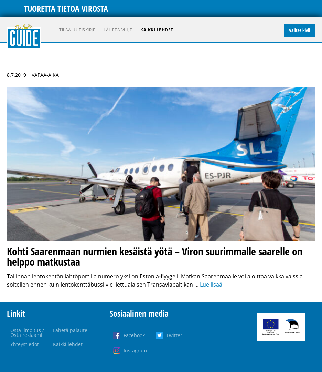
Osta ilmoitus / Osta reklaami (27, 332)
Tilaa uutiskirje (77, 30)
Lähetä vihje (118, 30)
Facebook (134, 335)
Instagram (135, 350)
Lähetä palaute (70, 330)
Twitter (174, 335)
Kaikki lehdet (156, 30)
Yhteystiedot (24, 344)
